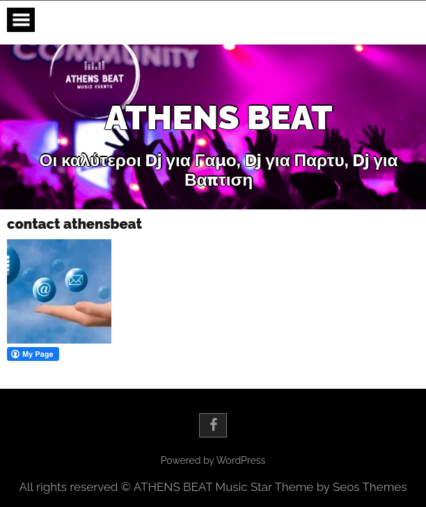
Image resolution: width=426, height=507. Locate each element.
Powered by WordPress (213, 460)
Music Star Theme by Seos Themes (311, 487)
